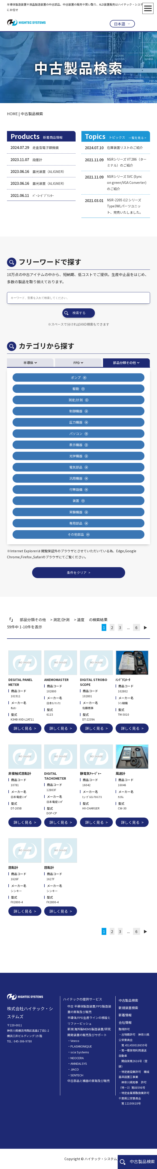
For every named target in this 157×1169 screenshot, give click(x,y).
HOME (12, 113)
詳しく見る (22, 728)
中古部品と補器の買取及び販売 (88, 1080)
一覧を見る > (137, 137)
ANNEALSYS (78, 1063)
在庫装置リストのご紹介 (125, 147)
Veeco (74, 1040)
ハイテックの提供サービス (82, 999)
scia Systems (79, 1052)
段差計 (37, 159)
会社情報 (125, 1022)
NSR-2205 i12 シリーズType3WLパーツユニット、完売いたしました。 (125, 206)
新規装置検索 (128, 1007)
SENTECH (76, 1075)
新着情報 (125, 1015)
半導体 (28, 362)
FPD (76, 362)
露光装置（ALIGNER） (49, 171)
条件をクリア (77, 572)
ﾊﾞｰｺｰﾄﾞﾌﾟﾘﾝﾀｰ (43, 195)
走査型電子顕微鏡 (46, 147)
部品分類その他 (124, 362)
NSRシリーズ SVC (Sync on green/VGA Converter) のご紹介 (126, 182)
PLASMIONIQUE (81, 1046)
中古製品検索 (137, 1161)
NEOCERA (77, 1058)
